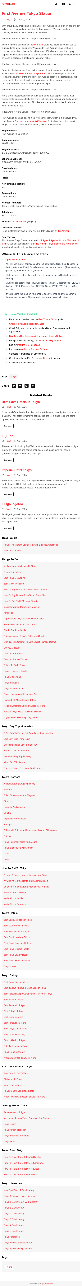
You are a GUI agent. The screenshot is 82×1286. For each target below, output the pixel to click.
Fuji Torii (8, 436)
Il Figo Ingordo (12, 504)
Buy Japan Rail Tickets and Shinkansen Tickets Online (36, 336)
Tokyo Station (37, 45)
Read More (8, 426)
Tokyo (8, 19)
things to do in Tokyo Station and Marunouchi (55, 244)
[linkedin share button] (27, 386)
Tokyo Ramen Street (44, 73)
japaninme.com (47, 1283)
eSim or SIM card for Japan (35, 349)
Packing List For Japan (28, 345)
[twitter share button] (20, 386)
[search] (56, 4)
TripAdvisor (63, 231)
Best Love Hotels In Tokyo (21, 402)
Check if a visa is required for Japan (26, 324)
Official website (19, 221)
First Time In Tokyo (47, 319)
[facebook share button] (14, 386)
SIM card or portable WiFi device (30, 121)
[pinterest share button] (33, 386)
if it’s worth (48, 358)
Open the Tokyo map (16, 259)
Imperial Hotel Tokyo (17, 470)
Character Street (24, 73)
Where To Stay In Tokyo (50, 340)
